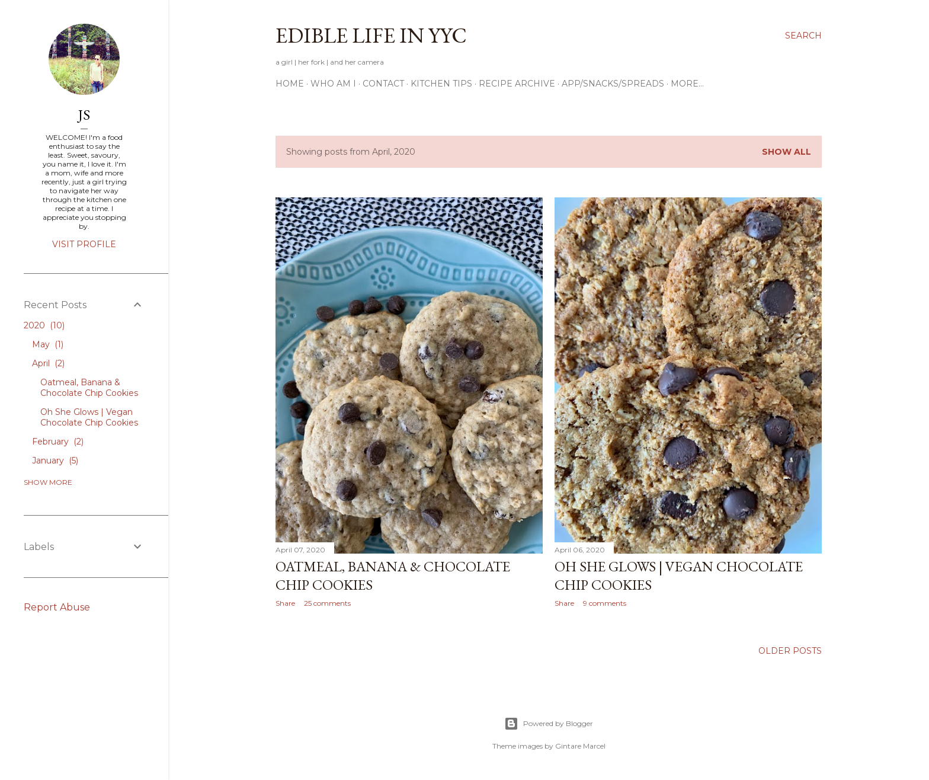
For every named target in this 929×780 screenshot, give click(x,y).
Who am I (333, 83)
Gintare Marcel (580, 745)
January (55, 460)
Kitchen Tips (441, 83)
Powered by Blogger (548, 724)
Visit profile (84, 244)
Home (290, 83)
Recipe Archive (517, 83)
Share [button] (285, 603)
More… (687, 83)
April (48, 363)
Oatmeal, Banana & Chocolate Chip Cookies (89, 387)
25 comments (327, 603)
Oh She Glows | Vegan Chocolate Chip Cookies (89, 417)
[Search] (803, 35)
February (58, 441)
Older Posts (790, 650)
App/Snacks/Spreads (613, 83)
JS (84, 115)
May (47, 344)
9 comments (604, 603)
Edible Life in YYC (371, 35)
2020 (44, 325)
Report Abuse (57, 607)
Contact (383, 83)
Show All (786, 151)
